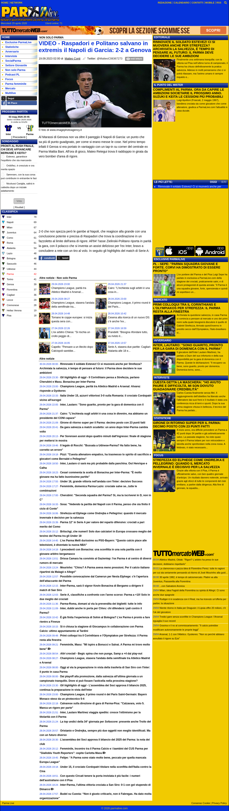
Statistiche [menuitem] (10, 47)
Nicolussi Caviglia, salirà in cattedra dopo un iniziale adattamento (18, 187)
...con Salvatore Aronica (172, 586)
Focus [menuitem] (7, 79)
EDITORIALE (162, 37)
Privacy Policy (219, 803)
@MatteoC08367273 (109, 58)
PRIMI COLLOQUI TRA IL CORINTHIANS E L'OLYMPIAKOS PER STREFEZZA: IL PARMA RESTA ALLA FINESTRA (186, 308)
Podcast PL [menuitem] (11, 74)
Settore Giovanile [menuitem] (14, 65)
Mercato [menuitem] (8, 88)
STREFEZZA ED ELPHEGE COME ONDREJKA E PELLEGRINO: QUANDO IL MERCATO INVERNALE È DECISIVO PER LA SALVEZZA (189, 463)
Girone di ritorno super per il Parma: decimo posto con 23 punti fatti (102, 422)
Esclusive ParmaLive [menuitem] (16, 42)
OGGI (213, 182)
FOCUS (158, 455)
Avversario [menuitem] (10, 51)
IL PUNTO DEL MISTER (168, 85)
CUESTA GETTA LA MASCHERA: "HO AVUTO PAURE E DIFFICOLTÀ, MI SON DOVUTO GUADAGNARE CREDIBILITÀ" (187, 385)
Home (6, 37)
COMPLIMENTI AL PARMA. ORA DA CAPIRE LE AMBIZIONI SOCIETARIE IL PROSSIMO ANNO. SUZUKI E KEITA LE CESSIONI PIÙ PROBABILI (188, 93)
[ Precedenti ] (19, 137)
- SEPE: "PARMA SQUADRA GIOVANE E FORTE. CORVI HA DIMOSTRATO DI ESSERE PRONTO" (186, 267)
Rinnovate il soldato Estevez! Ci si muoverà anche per (189, 186)
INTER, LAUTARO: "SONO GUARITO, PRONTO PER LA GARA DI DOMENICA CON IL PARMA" (188, 346)
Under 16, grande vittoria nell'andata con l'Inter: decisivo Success (101, 481)
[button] (19, 201)
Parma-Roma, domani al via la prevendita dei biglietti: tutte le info (101, 603)
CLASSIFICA (10, 211)
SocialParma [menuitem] (11, 60)
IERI (223, 182)
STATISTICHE (162, 418)
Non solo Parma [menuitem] (13, 70)
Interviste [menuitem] (9, 56)
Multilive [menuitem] (9, 93)
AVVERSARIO (162, 340)
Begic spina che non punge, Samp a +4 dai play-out (101, 653)
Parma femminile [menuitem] (14, 83)
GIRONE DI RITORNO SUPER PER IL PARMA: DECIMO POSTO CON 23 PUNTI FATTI (187, 424)
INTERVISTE (161, 377)
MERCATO (160, 299)
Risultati (19, 207)
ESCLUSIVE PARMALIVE (169, 259)
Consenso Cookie (200, 803)
